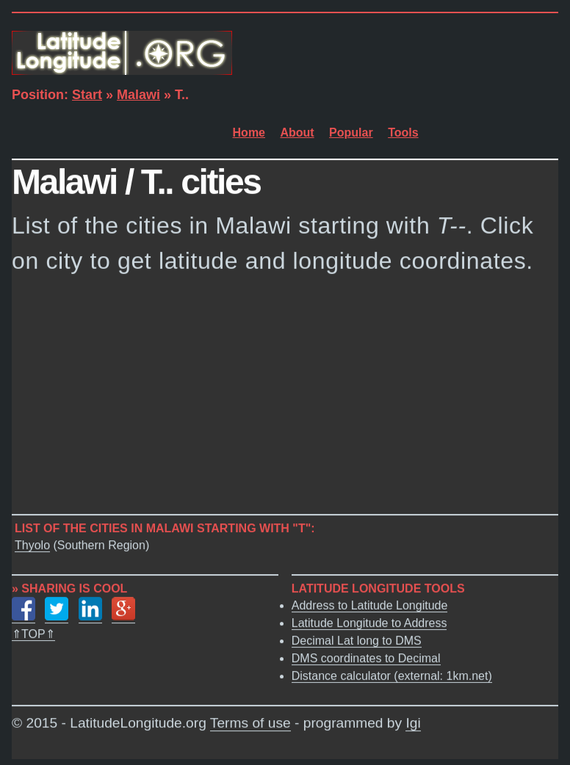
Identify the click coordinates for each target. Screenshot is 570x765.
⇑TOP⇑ (33, 634)
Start (87, 94)
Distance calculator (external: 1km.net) (392, 676)
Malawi (138, 94)
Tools (403, 132)
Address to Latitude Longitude (370, 605)
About (297, 132)
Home (249, 132)
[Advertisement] (285, 398)
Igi (412, 723)
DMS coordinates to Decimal (366, 658)
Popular (351, 132)
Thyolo (32, 545)
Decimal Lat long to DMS (357, 640)
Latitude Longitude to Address (369, 623)
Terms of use (250, 723)
